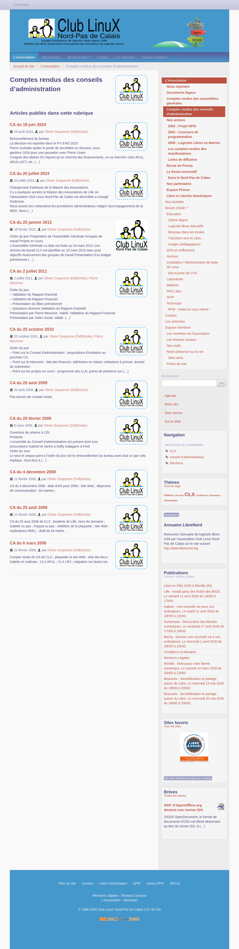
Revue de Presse (180, 165)
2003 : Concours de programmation (183, 134)
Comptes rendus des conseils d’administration (190, 111)
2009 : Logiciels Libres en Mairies (194, 143)
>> (221, 383)
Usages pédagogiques (184, 244)
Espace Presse (178, 190)
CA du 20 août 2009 (28, 383)
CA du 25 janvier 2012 (31, 222)
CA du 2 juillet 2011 (28, 271)
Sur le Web (173, 421)
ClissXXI (179, 495)
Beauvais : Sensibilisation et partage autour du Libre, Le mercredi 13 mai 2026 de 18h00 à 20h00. (194, 683)
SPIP (170, 297)
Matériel (172, 285)
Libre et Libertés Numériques (189, 196)
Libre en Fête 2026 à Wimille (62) (188, 586)
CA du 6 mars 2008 (28, 543)
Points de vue (176, 364)
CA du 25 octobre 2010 (32, 329)
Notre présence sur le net (185, 352)
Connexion (21, 5)
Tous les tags (172, 486)
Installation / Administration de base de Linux (192, 265)
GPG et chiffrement (181, 250)
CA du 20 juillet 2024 (29, 173)
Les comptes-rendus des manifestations (187, 151)
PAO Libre (174, 291)
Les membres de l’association (188, 333)
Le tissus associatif (182, 172)
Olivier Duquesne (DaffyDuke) (66, 132)
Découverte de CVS (182, 273)
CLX (170, 451)
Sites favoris (173, 413)
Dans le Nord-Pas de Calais (189, 178)
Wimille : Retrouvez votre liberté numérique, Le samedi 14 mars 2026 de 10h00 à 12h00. (192, 668)
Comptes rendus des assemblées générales (192, 101)
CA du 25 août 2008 (28, 507)
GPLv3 (175, 883)
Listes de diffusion (182, 159)
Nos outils (174, 346)
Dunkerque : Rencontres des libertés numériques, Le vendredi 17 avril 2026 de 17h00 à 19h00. (194, 626)
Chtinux (169, 495)
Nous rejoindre (178, 86)
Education (174, 214)
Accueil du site (23, 66)
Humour (172, 256)
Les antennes (125, 57)
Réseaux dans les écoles (186, 232)
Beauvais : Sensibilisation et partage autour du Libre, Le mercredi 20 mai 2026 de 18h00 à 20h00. (194, 698)
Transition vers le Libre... (186, 238)
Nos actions (176, 120)
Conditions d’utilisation (180, 652)
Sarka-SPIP (155, 883)
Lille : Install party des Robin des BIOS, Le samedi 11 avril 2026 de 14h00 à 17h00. (192, 596)
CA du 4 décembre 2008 (33, 472)
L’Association (24, 57)
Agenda (170, 396)
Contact (102, 57)
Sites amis (175, 358)
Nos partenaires (179, 184)
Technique (174, 303)
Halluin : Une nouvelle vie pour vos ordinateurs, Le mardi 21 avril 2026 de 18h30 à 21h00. (191, 611)
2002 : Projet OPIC (182, 126)
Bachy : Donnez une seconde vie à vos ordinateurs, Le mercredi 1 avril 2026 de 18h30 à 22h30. (192, 641)
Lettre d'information (113, 883)
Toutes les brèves (175, 795)
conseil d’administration (184, 457)
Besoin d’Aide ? (78, 57)
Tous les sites (172, 726)
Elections (174, 463)
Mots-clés (172, 404)
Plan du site (67, 883)
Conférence (202, 495)
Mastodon (130, 900)
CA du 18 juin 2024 (28, 124)
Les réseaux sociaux (182, 339)
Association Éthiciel (194, 744)
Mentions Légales (177, 658)
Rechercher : (171, 376)
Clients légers (178, 220)
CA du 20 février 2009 (30, 418)
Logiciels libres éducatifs (186, 226)
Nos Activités (51, 57)
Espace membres (155, 57)
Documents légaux (181, 92)
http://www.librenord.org (181, 548)
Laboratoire (175, 279)
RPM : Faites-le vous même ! (189, 309)
